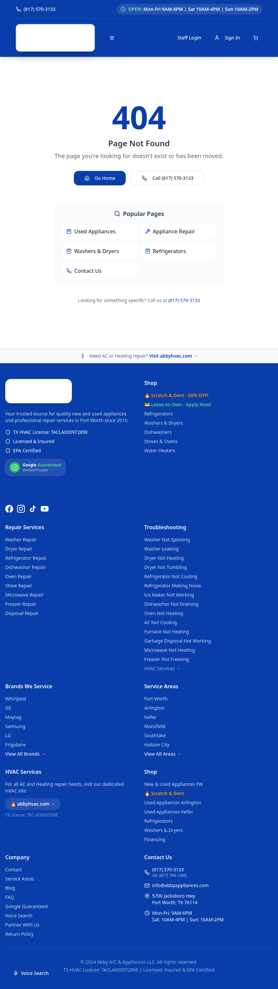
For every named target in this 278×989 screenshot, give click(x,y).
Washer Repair (21, 539)
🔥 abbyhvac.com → (33, 804)
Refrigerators (158, 367)
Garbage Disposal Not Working (177, 641)
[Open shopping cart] (255, 38)
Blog (10, 888)
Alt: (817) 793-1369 (169, 875)
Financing (154, 839)
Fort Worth (156, 698)
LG (8, 735)
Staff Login (189, 38)
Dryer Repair (18, 549)
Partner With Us (22, 925)
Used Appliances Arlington (172, 802)
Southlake (155, 735)
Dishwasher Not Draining (171, 604)
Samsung (15, 726)
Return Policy (19, 934)
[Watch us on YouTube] (45, 509)
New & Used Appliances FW (173, 784)
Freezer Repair (20, 604)
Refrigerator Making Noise (173, 585)
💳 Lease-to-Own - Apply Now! (177, 357)
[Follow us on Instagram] (21, 509)
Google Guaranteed (26, 906)
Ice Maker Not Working (169, 595)
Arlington (154, 708)
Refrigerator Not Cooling (171, 576)
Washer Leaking (161, 549)
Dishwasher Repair (25, 567)
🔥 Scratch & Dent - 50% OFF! (176, 348)
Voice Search (18, 915)
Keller (150, 717)
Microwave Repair (24, 595)
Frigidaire (15, 745)
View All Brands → (25, 754)
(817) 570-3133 (184, 277)
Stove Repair (18, 585)
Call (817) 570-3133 (167, 155)
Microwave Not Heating (169, 650)
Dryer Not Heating (164, 558)
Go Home (100, 155)
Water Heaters (160, 403)
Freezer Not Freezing (166, 659)
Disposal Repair (22, 613)
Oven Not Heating (163, 613)
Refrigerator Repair (26, 558)
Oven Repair (18, 576)
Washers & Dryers (163, 376)
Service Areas (161, 686)
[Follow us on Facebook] (9, 509)
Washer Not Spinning (167, 539)
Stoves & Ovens (161, 394)
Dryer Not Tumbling (165, 567)
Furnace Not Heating (166, 631)
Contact (13, 869)
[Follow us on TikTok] (33, 509)
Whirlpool (15, 698)
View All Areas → (163, 754)
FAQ (9, 897)
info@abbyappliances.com (180, 885)
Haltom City (157, 745)
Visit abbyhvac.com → (173, 309)
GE (8, 708)
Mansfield (154, 726)
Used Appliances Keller (168, 812)
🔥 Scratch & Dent (164, 793)
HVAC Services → (162, 668)
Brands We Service (28, 686)
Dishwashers (158, 385)
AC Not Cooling (160, 622)
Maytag (13, 717)
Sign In (227, 38)
